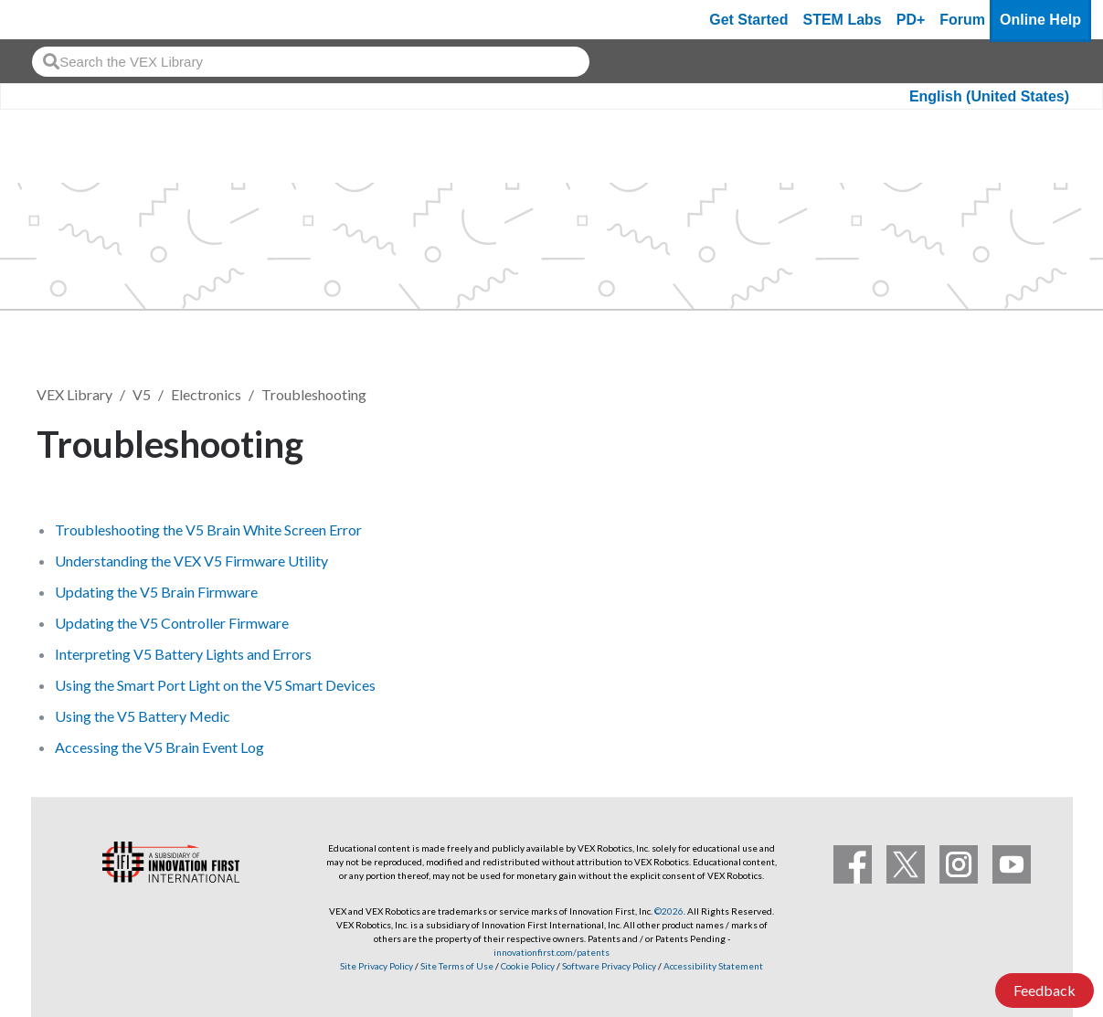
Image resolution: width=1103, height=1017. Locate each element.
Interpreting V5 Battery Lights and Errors (183, 653)
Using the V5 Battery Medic (142, 716)
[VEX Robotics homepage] (49, 19)
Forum (962, 19)
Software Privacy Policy (609, 965)
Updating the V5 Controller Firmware (172, 622)
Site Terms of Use (456, 965)
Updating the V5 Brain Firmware (156, 591)
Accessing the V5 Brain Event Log (159, 747)
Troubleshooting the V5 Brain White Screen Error (208, 529)
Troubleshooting (313, 394)
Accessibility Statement (713, 965)
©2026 (669, 911)
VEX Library (74, 394)
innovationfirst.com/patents (551, 952)
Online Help (1040, 19)
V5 (142, 394)
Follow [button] (1020, 441)
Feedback (1044, 990)
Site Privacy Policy (376, 965)
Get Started (748, 19)
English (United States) (989, 96)
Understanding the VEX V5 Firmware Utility (191, 560)
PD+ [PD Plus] (911, 19)
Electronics (206, 394)
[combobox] (310, 62)
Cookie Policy (528, 965)
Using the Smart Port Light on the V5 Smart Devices (215, 685)
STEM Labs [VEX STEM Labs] (842, 19)
